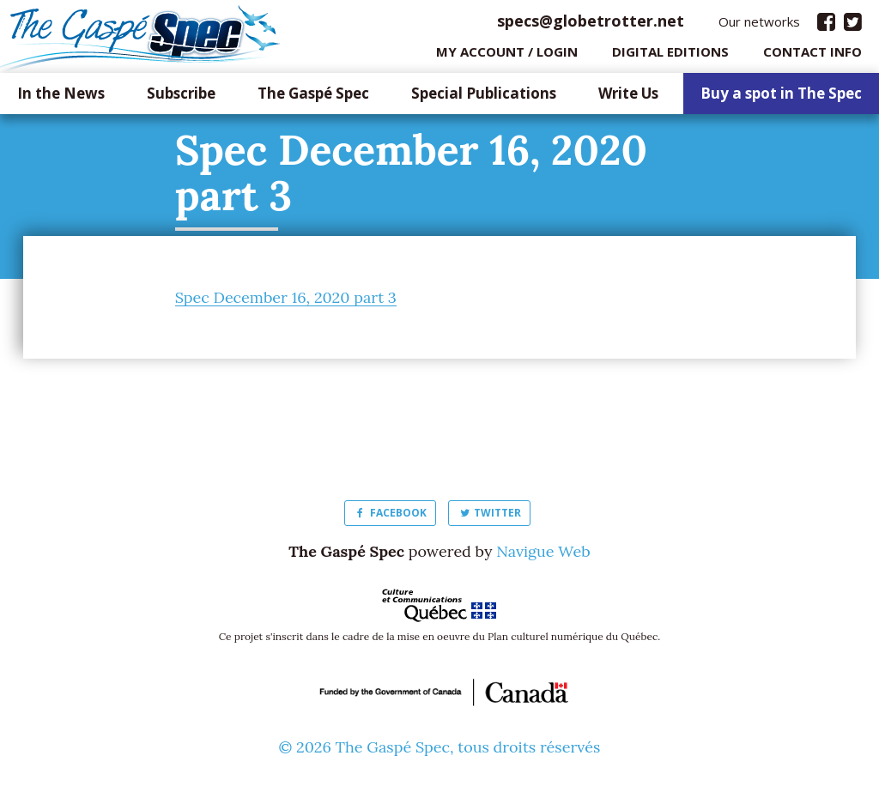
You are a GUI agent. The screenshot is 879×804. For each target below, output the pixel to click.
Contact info (812, 55)
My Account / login (507, 55)
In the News (61, 98)
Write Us (628, 98)
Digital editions (670, 55)
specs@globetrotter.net (590, 25)
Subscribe (181, 98)
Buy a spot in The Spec (781, 98)
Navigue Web (543, 555)
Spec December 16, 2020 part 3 (286, 301)
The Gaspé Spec (313, 98)
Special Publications (483, 98)
